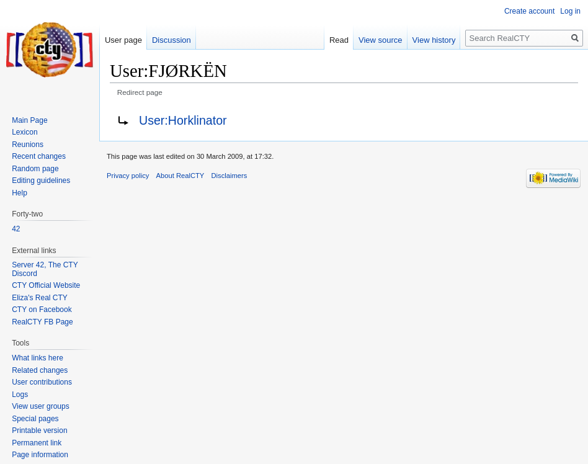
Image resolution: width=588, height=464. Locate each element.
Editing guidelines (41, 180)
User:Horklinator (183, 120)
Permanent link (36, 443)
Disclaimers (229, 175)
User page (123, 40)
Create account (529, 11)
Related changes (40, 370)
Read (339, 40)
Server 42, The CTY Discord (45, 269)
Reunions (27, 144)
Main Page (29, 120)
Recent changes (39, 156)
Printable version (39, 430)
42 (16, 229)
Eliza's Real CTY (40, 297)
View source (381, 40)
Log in (570, 11)
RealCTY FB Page (42, 322)
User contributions (42, 382)
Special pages (35, 418)
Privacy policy (128, 175)
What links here (37, 358)
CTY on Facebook (42, 309)
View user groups (40, 406)
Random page (35, 168)
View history (434, 40)
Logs (20, 394)
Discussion (171, 40)
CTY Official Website (46, 285)
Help (19, 193)
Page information (40, 454)
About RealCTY (180, 175)
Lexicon (24, 132)
